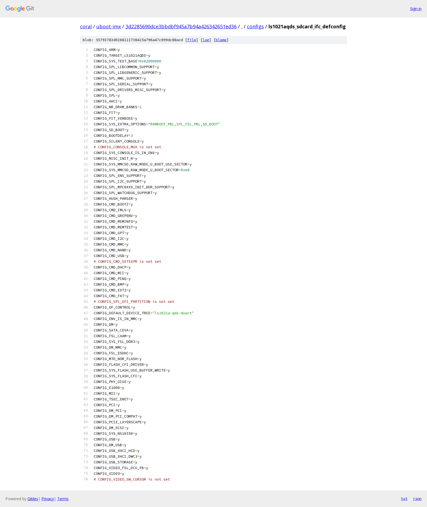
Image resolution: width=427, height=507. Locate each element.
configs (255, 26)
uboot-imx (108, 26)
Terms (63, 498)
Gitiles (33, 498)
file (191, 40)
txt (404, 498)
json (417, 498)
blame (221, 40)
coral (86, 26)
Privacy (47, 498)
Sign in (416, 8)
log (206, 40)
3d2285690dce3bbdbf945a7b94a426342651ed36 (181, 26)
